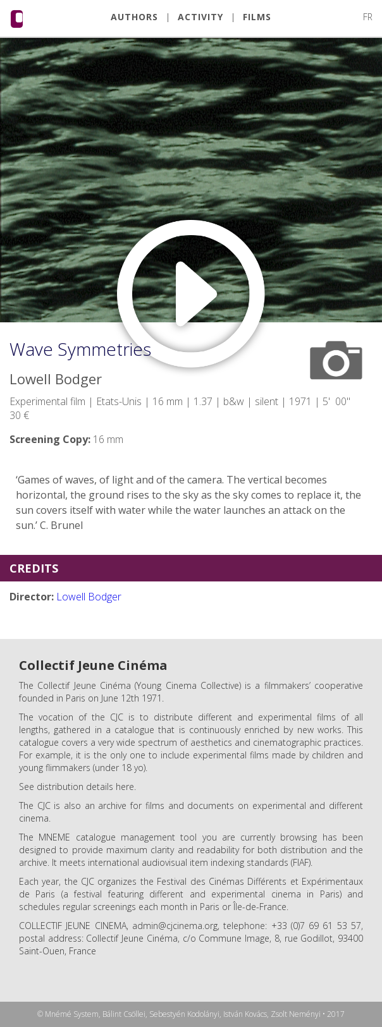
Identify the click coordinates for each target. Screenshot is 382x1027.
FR (368, 17)
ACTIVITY (200, 17)
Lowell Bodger (88, 597)
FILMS (257, 17)
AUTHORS (134, 17)
